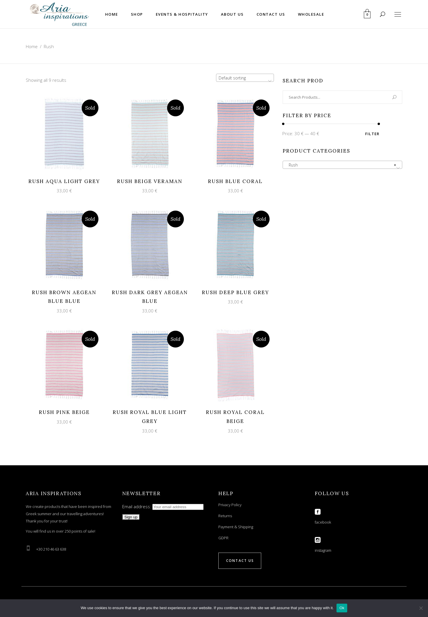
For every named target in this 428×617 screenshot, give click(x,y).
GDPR (223, 537)
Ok (341, 608)
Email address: (163, 506)
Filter (372, 133)
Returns (225, 515)
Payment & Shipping (235, 526)
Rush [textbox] (340, 165)
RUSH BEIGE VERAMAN (149, 181)
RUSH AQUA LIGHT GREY (64, 181)
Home (32, 46)
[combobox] (245, 78)
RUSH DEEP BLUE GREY (235, 292)
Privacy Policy (230, 504)
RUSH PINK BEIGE (64, 412)
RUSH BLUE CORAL (235, 181)
